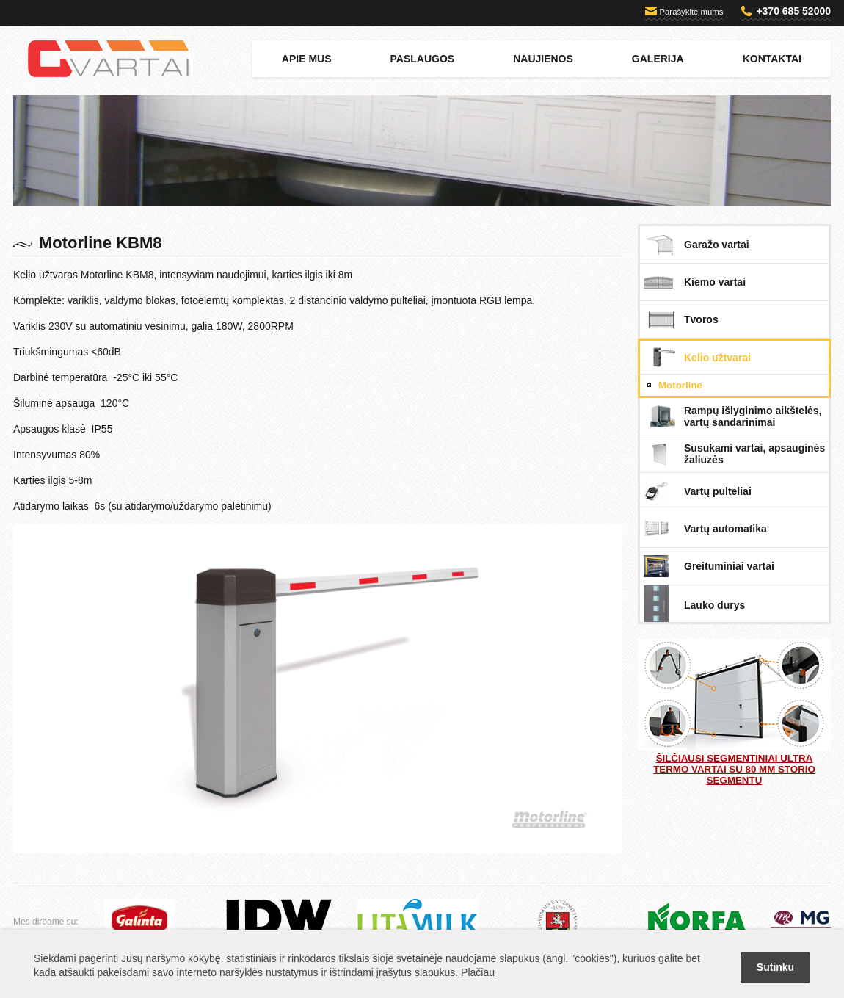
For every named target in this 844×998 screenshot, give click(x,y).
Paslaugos (422, 59)
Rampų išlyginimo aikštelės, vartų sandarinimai (753, 416)
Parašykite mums (692, 11)
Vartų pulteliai (718, 491)
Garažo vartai (716, 244)
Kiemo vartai (715, 282)
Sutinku (775, 967)
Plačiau (478, 972)
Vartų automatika (725, 529)
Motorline (680, 385)
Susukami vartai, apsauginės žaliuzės (754, 454)
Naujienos (543, 59)
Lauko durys (714, 605)
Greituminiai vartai (729, 566)
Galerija (658, 59)
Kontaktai (772, 59)
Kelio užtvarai (717, 358)
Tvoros (701, 319)
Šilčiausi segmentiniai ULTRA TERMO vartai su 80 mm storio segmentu (734, 712)
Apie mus (307, 59)
